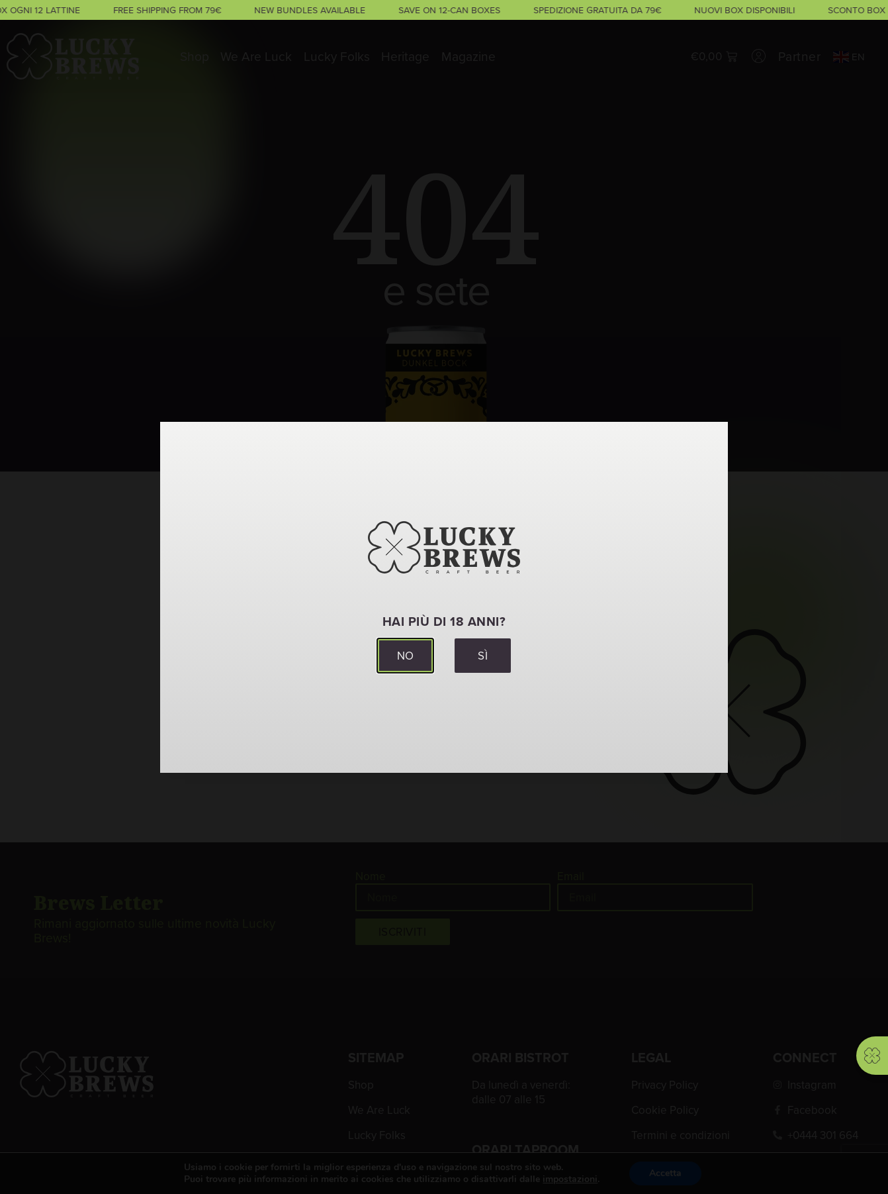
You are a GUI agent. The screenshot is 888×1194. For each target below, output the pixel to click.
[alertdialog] (444, 10)
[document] (444, 597)
